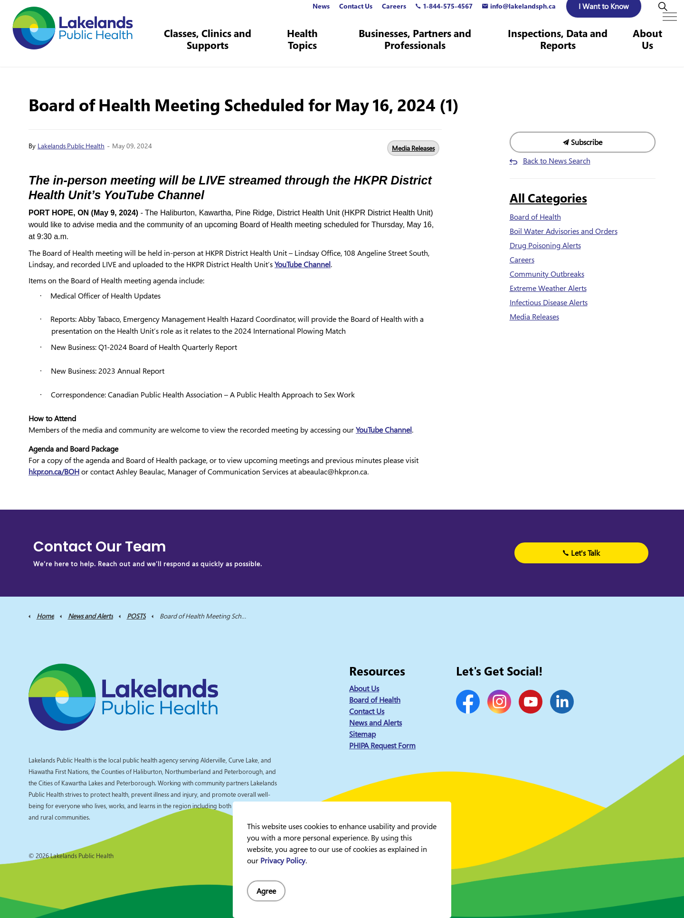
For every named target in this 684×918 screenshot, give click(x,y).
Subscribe (583, 142)
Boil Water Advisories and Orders (564, 231)
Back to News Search (556, 160)
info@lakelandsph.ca (519, 16)
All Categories (548, 198)
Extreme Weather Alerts (548, 288)
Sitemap (362, 734)
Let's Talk (581, 552)
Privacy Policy (282, 860)
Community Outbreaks (547, 274)
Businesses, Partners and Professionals (417, 49)
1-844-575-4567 (444, 16)
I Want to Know (603, 16)
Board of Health (535, 217)
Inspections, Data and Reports (558, 49)
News (321, 16)
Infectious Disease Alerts (549, 302)
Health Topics (305, 49)
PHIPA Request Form (382, 745)
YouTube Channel (303, 264)
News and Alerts (375, 722)
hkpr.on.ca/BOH (53, 471)
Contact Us (355, 16)
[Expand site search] (662, 16)
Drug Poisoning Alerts (545, 245)
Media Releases (413, 148)
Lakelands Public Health (71, 145)
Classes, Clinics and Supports (211, 49)
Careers (394, 16)
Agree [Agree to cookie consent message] (266, 890)
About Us (647, 49)
